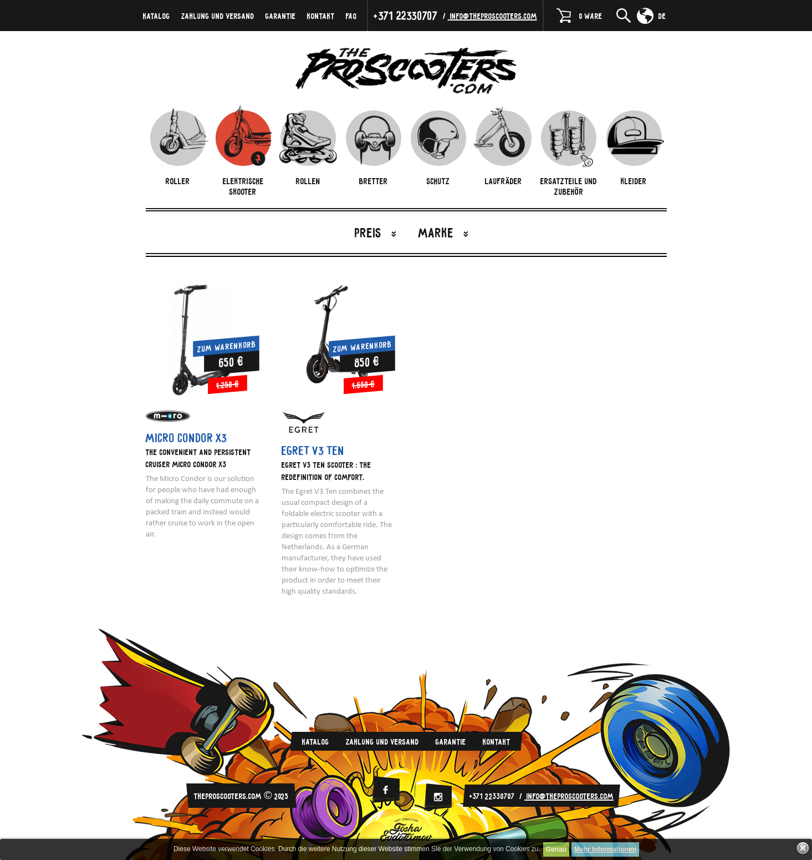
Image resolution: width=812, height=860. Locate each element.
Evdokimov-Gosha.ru (406, 832)
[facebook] (386, 789)
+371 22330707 (406, 15)
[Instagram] (438, 797)
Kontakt (321, 16)
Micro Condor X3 (186, 437)
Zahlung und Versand (217, 16)
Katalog (156, 16)
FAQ (351, 16)
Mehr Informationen (605, 849)
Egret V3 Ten (313, 450)
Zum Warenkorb (226, 345)
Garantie (280, 16)
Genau (556, 849)
